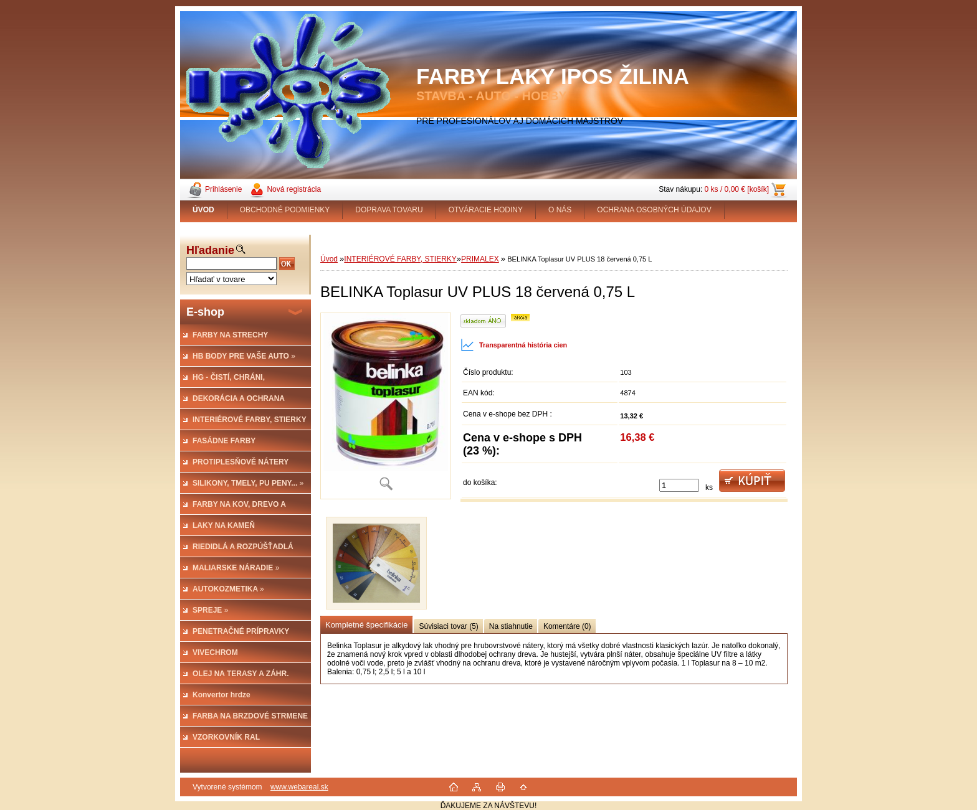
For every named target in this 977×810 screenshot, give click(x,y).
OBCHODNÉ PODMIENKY (285, 209)
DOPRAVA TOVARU (388, 209)
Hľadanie (210, 250)
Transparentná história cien (513, 345)
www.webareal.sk (299, 787)
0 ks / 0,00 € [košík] (737, 189)
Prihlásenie (223, 189)
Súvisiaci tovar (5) (448, 626)
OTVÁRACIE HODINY (486, 209)
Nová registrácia (294, 189)
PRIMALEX (480, 259)
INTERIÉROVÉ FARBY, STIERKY (400, 259)
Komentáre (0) (567, 626)
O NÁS (559, 209)
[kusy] (679, 485)
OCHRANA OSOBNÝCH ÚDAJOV (654, 209)
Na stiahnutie (511, 626)
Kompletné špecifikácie (366, 624)
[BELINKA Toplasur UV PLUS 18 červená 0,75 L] (385, 406)
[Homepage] (203, 209)
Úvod (329, 259)
